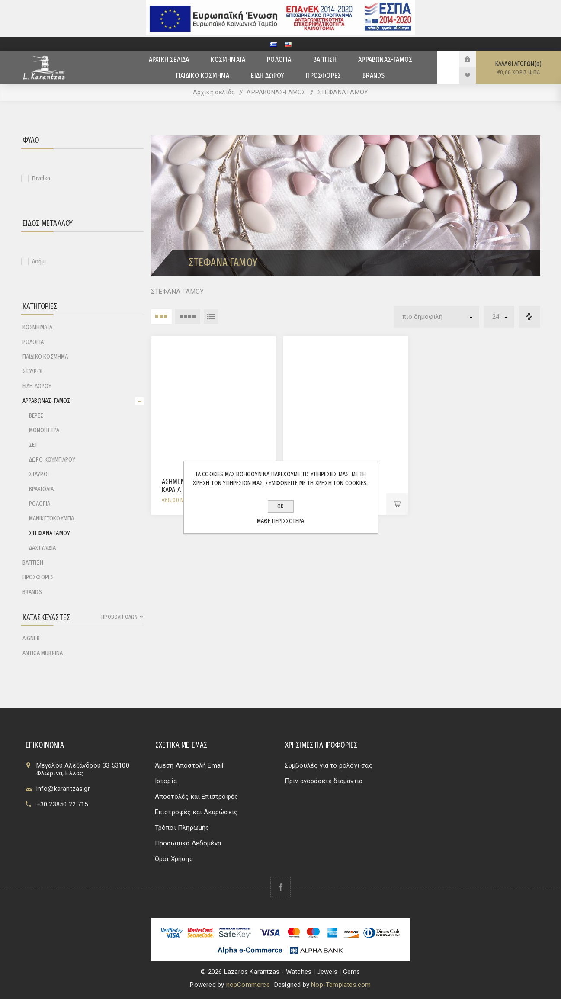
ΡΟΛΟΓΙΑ (33, 342)
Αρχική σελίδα (214, 92)
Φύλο (30, 140)
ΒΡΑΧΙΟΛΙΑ (41, 489)
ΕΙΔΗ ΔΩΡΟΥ (37, 386)
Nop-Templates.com (341, 985)
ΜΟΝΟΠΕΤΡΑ (44, 430)
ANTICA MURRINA (42, 653)
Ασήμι (39, 261)
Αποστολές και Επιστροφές (196, 796)
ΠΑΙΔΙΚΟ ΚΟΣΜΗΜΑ (45, 356)
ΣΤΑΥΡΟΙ (32, 371)
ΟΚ (280, 506)
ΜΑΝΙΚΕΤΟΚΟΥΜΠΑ (51, 518)
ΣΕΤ (33, 445)
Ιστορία (166, 781)
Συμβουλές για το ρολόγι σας (328, 765)
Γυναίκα (41, 178)
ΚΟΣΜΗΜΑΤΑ (37, 327)
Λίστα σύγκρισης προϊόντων (529, 317)
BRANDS (32, 592)
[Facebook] (280, 887)
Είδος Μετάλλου (47, 223)
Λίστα (211, 316)
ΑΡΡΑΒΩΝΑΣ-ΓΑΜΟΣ (46, 401)
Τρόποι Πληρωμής (182, 828)
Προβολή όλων (119, 617)
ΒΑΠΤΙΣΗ (32, 562)
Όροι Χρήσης (174, 859)
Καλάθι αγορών (518, 68)
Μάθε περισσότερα (280, 521)
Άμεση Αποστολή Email (189, 765)
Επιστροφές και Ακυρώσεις (196, 812)
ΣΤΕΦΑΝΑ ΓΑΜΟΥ (50, 533)
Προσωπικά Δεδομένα (188, 843)
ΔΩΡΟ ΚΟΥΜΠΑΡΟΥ (52, 459)
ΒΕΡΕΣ (36, 415)
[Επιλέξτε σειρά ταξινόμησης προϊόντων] (436, 317)
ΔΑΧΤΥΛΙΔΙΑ (42, 548)
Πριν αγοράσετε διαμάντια (324, 781)
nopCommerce (248, 985)
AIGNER (31, 638)
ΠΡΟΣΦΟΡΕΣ (38, 577)
